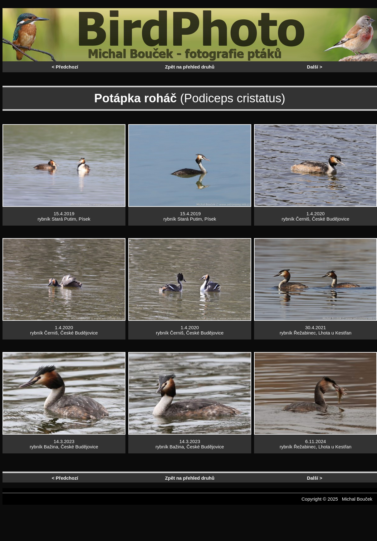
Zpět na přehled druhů (189, 66)
